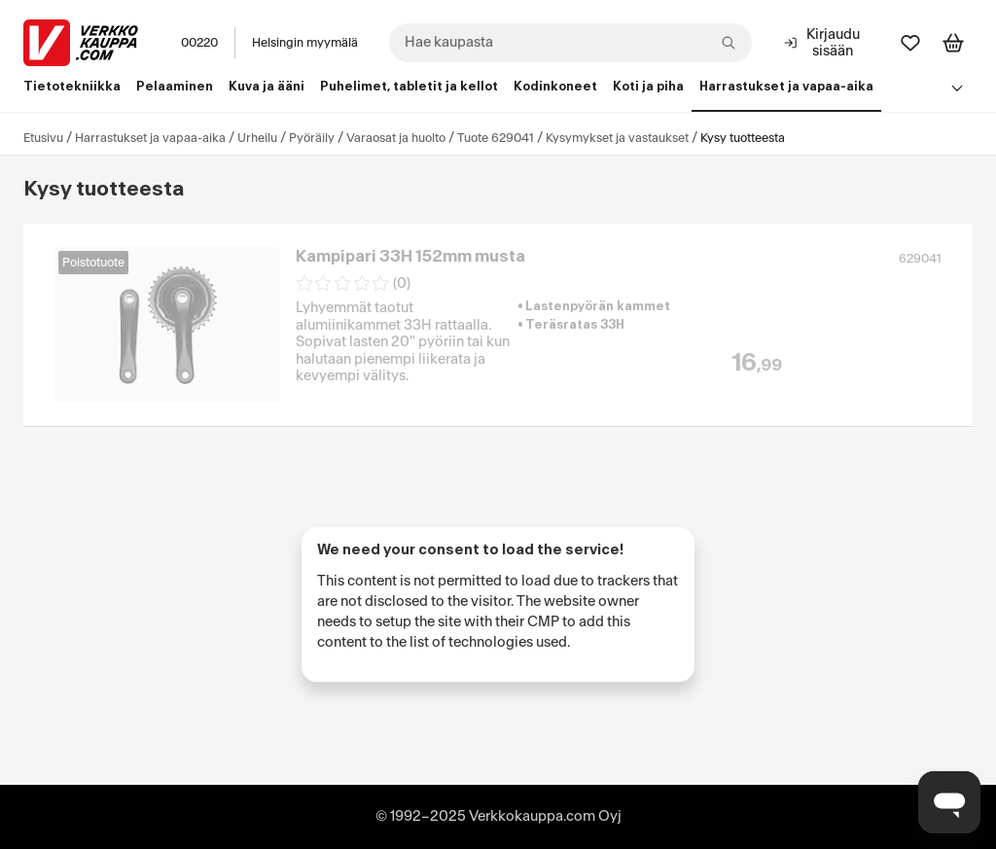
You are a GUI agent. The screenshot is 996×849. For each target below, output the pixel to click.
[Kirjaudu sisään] (823, 42)
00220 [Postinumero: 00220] (199, 43)
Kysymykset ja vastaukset (617, 138)
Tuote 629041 (495, 138)
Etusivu (43, 138)
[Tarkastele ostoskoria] (953, 42)
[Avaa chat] (949, 802)
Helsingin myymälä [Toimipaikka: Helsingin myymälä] (305, 43)
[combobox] (570, 42)
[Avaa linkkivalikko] (957, 87)
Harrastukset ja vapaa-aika (150, 138)
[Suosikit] (910, 42)
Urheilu (257, 138)
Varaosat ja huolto (395, 138)
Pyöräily (312, 138)
